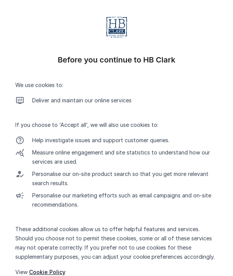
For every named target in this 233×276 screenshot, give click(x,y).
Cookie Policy (47, 272)
